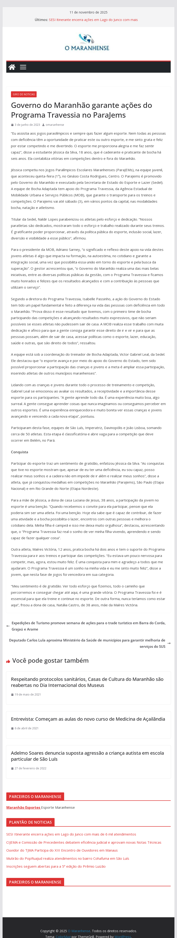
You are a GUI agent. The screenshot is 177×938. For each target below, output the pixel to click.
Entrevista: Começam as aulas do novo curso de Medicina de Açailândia (88, 719)
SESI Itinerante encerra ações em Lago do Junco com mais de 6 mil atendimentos (71, 834)
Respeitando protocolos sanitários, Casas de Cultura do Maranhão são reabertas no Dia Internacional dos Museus (87, 682)
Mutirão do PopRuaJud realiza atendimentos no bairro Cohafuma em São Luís (67, 858)
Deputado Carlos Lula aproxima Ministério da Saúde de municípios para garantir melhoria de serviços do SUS (90, 643)
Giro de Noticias (24, 94)
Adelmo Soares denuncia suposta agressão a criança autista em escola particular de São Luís (87, 756)
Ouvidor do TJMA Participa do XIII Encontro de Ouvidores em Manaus (62, 850)
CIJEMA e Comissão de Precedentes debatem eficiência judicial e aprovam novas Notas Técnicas (83, 842)
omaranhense (55, 125)
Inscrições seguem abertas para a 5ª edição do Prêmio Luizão (56, 866)
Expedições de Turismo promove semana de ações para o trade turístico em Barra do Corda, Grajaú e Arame (86, 626)
